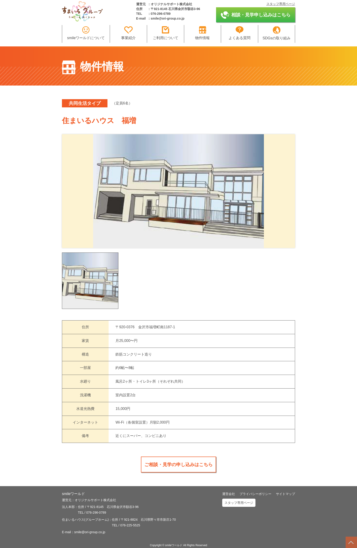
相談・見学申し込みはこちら (256, 15)
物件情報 (202, 33)
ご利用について (165, 33)
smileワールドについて (86, 33)
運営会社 (228, 494)
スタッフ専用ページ (280, 4)
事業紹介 (128, 33)
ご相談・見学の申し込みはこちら (178, 464)
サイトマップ (285, 494)
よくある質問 (239, 33)
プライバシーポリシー (255, 494)
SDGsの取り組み (277, 33)
